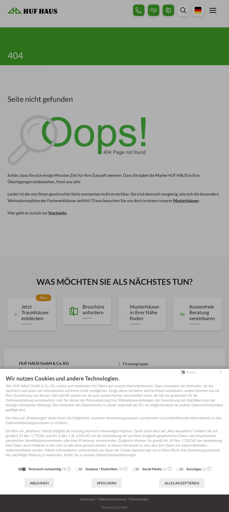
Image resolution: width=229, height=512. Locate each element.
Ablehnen (39, 483)
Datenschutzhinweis (112, 499)
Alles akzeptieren (182, 483)
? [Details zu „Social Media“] (169, 469)
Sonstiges (193, 469)
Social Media (152, 469)
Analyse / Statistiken (101, 469)
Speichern (106, 483)
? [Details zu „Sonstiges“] (209, 469)
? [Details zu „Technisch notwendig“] (68, 469)
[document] (114, 419)
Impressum (87, 499)
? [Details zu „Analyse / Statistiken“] (125, 469)
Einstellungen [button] (139, 499)
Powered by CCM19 (115, 507)
